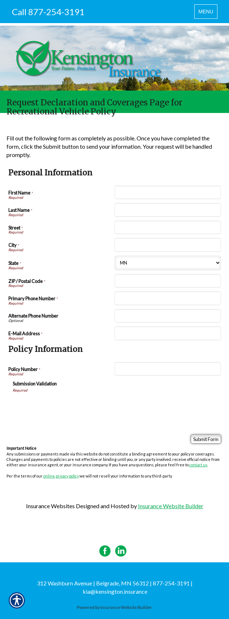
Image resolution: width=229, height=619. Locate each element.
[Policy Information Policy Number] (167, 369)
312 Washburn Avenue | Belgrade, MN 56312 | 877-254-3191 (113, 583)
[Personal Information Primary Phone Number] (167, 298)
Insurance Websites (50, 505)
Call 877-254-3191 (48, 11)
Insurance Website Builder (170, 505)
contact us (198, 464)
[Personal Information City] (167, 245)
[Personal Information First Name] (167, 192)
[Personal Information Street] (167, 227)
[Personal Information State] (167, 263)
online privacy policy (61, 476)
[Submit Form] (206, 439)
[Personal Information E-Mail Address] (167, 333)
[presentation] (67, 407)
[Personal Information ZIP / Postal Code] (167, 281)
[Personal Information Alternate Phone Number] (167, 316)
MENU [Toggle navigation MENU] (207, 13)
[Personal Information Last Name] (167, 210)
